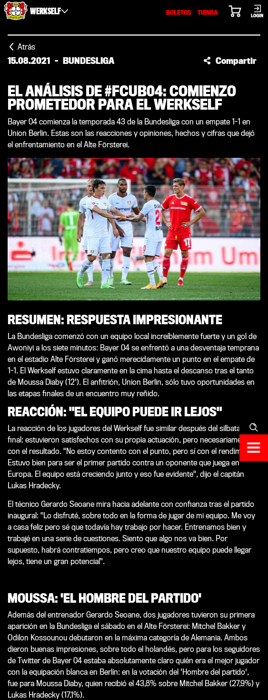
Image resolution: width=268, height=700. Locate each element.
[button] (229, 61)
